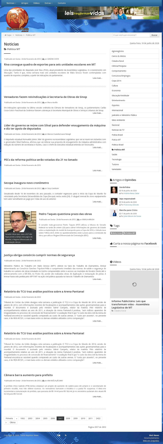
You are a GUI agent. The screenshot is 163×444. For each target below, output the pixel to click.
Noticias (18, 35)
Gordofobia (124, 187)
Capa (8, 35)
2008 (68, 418)
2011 (90, 418)
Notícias (11, 3)
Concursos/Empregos (121, 75)
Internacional (117, 110)
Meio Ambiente (118, 120)
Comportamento (119, 71)
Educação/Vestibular (120, 95)
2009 (75, 418)
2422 (98, 418)
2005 (45, 418)
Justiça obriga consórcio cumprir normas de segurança (39, 255)
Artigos (24, 3)
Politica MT (31, 35)
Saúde (114, 154)
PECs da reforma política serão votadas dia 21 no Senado (40, 159)
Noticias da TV (118, 130)
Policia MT (116, 139)
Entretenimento (118, 100)
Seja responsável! (127, 198)
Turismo (115, 164)
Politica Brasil (117, 144)
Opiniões (123, 180)
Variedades (116, 169)
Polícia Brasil (117, 135)
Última (12, 422)
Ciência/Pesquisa (119, 66)
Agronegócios (118, 51)
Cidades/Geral (118, 61)
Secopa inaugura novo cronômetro (26, 183)
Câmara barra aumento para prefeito (28, 375)
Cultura (115, 85)
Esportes (115, 105)
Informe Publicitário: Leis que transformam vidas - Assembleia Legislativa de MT (130, 304)
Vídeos (36, 3)
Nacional (115, 125)
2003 (30, 418)
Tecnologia (116, 159)
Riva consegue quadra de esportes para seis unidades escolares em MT (50, 64)
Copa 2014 (116, 80)
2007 (60, 418)
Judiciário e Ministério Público (124, 115)
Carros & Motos (119, 56)
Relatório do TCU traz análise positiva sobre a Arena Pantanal (44, 291)
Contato (62, 3)
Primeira (9, 418)
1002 (22, 418)
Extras (49, 3)
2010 (83, 418)
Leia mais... (97, 78)
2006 (53, 418)
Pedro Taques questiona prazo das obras (65, 214)
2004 (38, 418)
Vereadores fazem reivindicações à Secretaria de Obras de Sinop (45, 97)
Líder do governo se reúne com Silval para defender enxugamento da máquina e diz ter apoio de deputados (55, 127)
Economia (116, 90)
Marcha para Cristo (128, 210)
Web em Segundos (151, 440)
